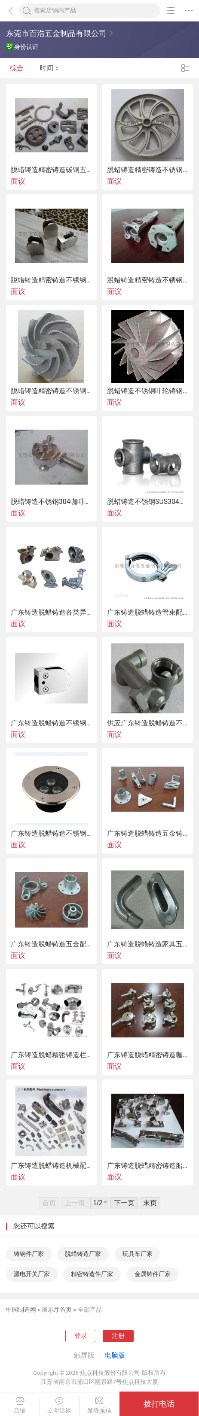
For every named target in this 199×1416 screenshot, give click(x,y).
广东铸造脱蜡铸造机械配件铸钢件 (51, 1165)
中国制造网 (21, 1309)
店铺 (20, 1405)
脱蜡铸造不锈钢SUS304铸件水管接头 (147, 501)
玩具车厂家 (137, 1253)
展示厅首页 (57, 1309)
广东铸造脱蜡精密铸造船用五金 (147, 1165)
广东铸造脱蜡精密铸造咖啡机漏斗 (147, 1055)
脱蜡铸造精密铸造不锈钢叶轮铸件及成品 (51, 391)
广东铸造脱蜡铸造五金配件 (51, 944)
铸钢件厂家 (29, 1253)
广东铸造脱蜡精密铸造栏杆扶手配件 (51, 1055)
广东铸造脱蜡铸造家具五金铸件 (147, 944)
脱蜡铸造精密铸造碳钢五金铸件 (51, 170)
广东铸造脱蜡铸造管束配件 (147, 612)
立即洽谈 (60, 1405)
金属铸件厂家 (153, 1273)
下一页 (124, 1203)
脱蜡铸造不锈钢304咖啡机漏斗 (51, 501)
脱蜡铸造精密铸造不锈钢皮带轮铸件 (147, 170)
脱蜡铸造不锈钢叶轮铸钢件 (147, 391)
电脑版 (114, 1355)
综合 (17, 68)
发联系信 (99, 1405)
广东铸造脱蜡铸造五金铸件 (147, 833)
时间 (49, 68)
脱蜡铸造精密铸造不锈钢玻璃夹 (51, 280)
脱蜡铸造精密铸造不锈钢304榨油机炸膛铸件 (147, 280)
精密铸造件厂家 (92, 1273)
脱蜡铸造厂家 (83, 1253)
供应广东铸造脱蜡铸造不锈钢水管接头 (147, 723)
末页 (150, 1203)
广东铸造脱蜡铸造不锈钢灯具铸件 (51, 833)
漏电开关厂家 (32, 1273)
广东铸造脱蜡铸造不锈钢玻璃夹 (51, 723)
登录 (80, 1336)
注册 (118, 1336)
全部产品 (90, 1309)
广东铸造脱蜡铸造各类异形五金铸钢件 (51, 612)
